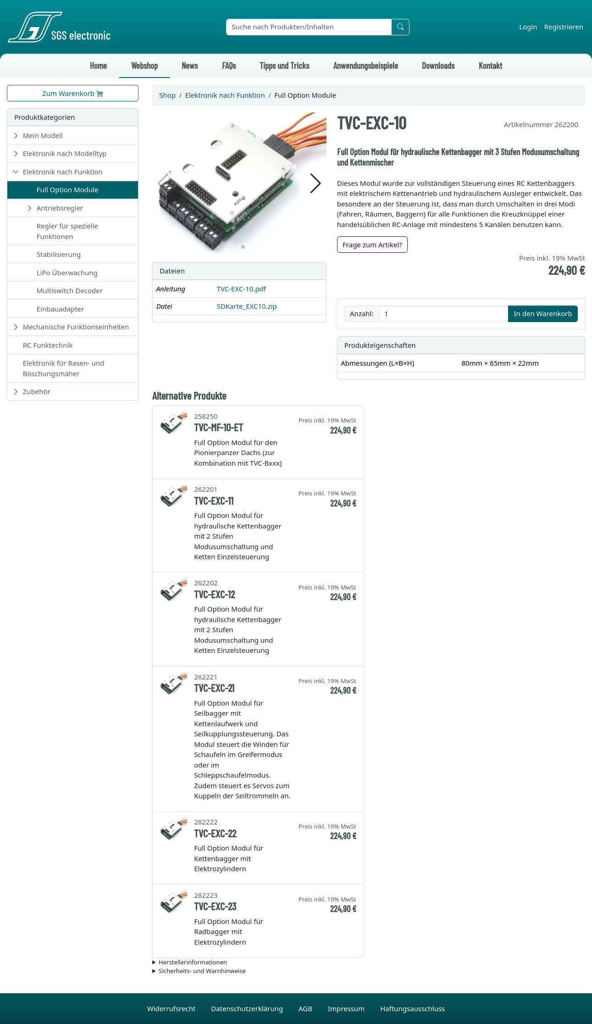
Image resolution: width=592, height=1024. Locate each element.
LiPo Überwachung (67, 272)
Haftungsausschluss (412, 1008)
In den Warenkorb (543, 313)
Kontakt (490, 65)
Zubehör (36, 391)
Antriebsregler (60, 207)
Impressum (347, 1008)
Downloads (438, 65)
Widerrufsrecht (172, 1008)
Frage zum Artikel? (372, 244)
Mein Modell (43, 135)
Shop (167, 95)
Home (98, 65)
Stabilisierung (59, 254)
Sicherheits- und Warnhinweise (202, 971)
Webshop (144, 65)
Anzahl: (361, 313)
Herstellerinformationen (193, 962)
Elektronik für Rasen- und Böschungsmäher (64, 368)
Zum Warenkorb (72, 93)
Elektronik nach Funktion (63, 171)
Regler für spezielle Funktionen (67, 231)
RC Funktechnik (48, 345)
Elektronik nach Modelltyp (65, 153)
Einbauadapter (60, 308)
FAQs (229, 65)
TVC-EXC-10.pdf (241, 288)
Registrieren (564, 26)
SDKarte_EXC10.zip (247, 306)
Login (528, 26)
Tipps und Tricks (284, 65)
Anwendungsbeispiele (365, 65)
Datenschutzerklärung (248, 1008)
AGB (306, 1008)
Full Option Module (68, 189)
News (190, 65)
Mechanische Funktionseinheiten (76, 326)
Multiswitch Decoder (70, 290)
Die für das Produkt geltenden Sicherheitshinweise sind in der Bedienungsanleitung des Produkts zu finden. (368, 971)
